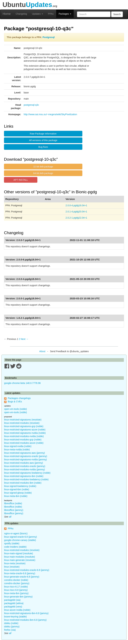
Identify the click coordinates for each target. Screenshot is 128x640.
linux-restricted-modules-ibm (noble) (22, 482)
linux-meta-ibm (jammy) (16, 593)
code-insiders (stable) (15, 546)
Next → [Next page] (24, 339)
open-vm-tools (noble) (15, 409)
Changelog (21, 13)
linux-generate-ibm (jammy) (18, 596)
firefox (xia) (10, 630)
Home (7, 13)
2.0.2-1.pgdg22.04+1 (76, 217)
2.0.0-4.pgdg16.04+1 (76, 205)
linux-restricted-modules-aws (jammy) (23, 463)
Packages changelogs (19, 398)
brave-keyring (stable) (15, 616)
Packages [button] (65, 13)
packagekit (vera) (13, 606)
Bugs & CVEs (15, 401)
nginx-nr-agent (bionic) (16, 533)
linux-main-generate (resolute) (19, 560)
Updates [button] (37, 13)
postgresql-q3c (31, 105)
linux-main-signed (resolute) (18, 553)
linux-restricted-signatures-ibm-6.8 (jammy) (26, 613)
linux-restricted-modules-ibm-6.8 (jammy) (25, 620)
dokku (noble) (11, 623)
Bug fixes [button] (43, 147)
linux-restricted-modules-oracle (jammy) (24, 466)
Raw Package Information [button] (43, 133)
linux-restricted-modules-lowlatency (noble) (26, 479)
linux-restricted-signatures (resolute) (22, 419)
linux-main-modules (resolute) (19, 556)
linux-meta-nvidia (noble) (17, 449)
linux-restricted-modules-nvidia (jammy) (24, 469)
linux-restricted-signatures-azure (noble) (24, 429)
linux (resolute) (12, 566)
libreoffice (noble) (13, 503)
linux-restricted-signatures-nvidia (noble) (25, 433)
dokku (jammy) (12, 626)
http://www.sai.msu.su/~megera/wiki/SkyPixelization (50, 114)
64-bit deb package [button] (43, 173)
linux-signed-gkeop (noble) (18, 492)
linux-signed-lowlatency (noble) (20, 486)
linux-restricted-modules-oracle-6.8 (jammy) (26, 570)
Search (117, 14)
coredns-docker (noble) (16, 580)
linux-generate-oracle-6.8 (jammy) (21, 576)
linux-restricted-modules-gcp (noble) (22, 439)
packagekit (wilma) (14, 603)
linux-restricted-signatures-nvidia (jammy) (25, 459)
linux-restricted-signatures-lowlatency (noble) (27, 472)
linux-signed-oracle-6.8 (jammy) (20, 536)
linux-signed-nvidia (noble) (17, 446)
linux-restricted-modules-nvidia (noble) (24, 436)
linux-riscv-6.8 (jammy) (16, 590)
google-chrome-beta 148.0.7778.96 (22, 383)
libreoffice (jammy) (13, 510)
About (42, 351)
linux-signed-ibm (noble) (16, 489)
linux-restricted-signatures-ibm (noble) (23, 476)
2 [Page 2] (19, 339)
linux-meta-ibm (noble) (15, 496)
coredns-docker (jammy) (16, 583)
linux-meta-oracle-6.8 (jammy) (19, 573)
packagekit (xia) (12, 600)
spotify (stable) (11, 543)
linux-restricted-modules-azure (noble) (24, 443)
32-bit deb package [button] (43, 166)
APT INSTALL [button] (21, 179)
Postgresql (48, 37)
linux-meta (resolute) (15, 563)
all (10, 516)
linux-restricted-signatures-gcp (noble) (23, 426)
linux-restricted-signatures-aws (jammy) (24, 453)
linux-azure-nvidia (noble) (17, 610)
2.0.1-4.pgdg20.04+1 (76, 211)
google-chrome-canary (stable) (20, 540)
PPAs (51, 13)
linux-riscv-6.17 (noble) (16, 586)
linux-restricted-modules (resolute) (22, 423)
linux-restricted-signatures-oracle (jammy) (25, 456)
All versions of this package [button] (43, 140)
